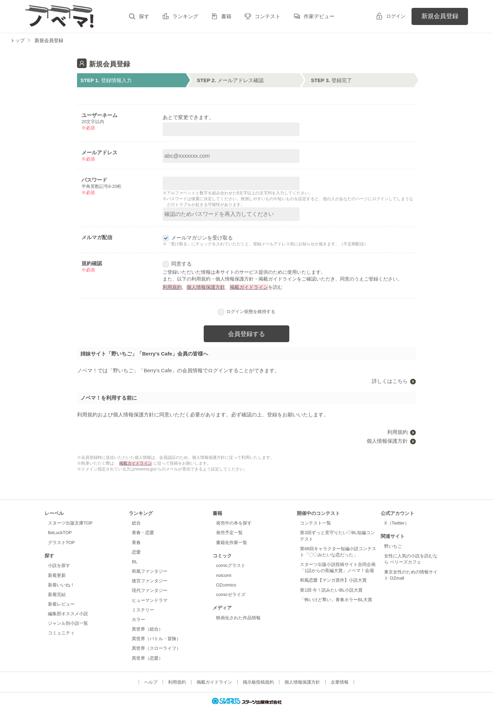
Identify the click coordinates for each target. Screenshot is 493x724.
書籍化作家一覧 (231, 542)
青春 (136, 542)
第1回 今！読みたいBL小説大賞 (331, 590)
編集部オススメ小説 (68, 613)
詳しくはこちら (390, 381)
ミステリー (143, 609)
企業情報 (340, 682)
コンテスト (267, 16)
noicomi (223, 575)
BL (134, 561)
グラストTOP (61, 542)
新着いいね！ (61, 584)
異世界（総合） (147, 629)
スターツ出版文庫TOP (70, 523)
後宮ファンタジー (149, 580)
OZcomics (226, 584)
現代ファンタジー (149, 590)
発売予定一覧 (229, 532)
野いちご (393, 546)
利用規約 (172, 287)
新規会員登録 (439, 16)
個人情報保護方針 (206, 287)
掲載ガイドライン (249, 287)
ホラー (138, 619)
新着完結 (57, 594)
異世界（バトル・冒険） (156, 638)
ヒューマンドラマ (149, 600)
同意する (177, 264)
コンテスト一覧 (315, 523)
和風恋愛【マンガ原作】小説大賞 (333, 580)
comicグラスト (230, 565)
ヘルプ (150, 682)
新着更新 (57, 575)
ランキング (185, 16)
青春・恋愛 (143, 532)
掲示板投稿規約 (258, 682)
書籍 (226, 16)
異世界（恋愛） (147, 658)
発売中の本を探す (234, 523)
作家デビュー (319, 16)
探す (144, 16)
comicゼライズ (230, 594)
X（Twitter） (396, 523)
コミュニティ (61, 632)
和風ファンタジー (149, 571)
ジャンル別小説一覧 (68, 623)
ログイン (395, 16)
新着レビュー (61, 604)
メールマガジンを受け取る (198, 238)
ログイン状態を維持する (246, 311)
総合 (136, 523)
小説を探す (59, 565)
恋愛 (136, 552)
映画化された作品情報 (238, 617)
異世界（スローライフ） (156, 648)
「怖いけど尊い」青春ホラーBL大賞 (336, 599)
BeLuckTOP (60, 532)
